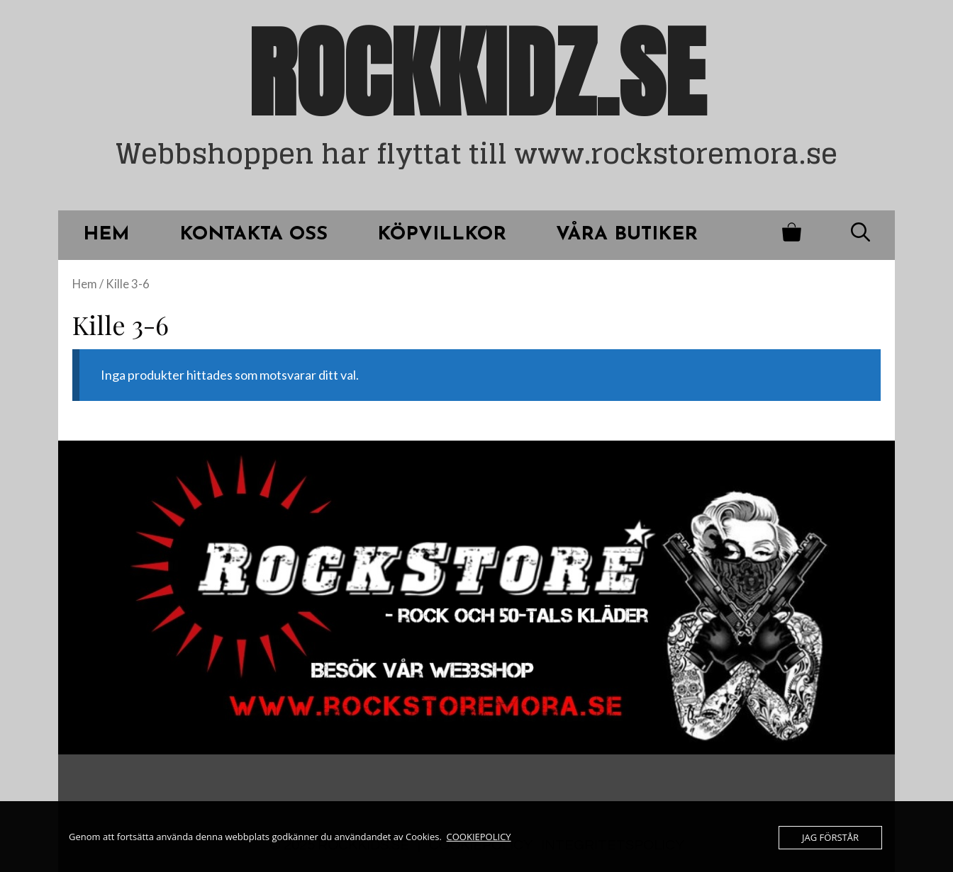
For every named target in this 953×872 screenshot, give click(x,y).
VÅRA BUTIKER (627, 234)
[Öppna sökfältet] (860, 235)
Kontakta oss (253, 234)
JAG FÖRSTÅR (830, 837)
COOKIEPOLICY (479, 836)
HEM (106, 234)
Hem (84, 284)
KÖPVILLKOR (441, 234)
